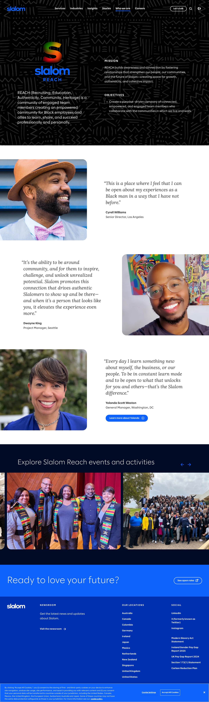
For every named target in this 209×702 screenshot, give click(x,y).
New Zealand (129, 660)
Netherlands (129, 654)
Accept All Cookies (170, 692)
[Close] (204, 692)
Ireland (126, 636)
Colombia (127, 625)
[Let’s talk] (178, 8)
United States (129, 677)
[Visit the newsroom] (53, 629)
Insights (92, 8)
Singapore (128, 665)
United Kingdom (131, 671)
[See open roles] (188, 580)
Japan (125, 642)
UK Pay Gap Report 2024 (185, 657)
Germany (127, 631)
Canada (126, 619)
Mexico (126, 648)
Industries (76, 8)
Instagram (177, 628)
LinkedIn (176, 613)
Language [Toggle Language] (199, 9)
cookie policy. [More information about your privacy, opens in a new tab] (97, 699)
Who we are (123, 8)
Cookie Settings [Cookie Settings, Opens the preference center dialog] (149, 692)
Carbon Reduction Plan (184, 668)
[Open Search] (191, 9)
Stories (106, 8)
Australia (127, 613)
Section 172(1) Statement (186, 662)
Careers (140, 8)
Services (60, 8)
